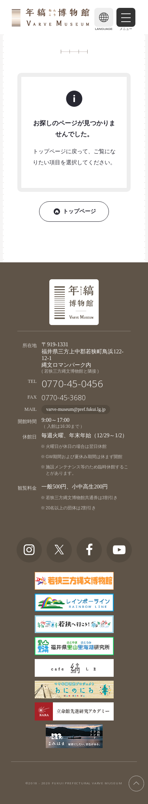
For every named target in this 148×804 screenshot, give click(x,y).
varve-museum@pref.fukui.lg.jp (75, 409)
